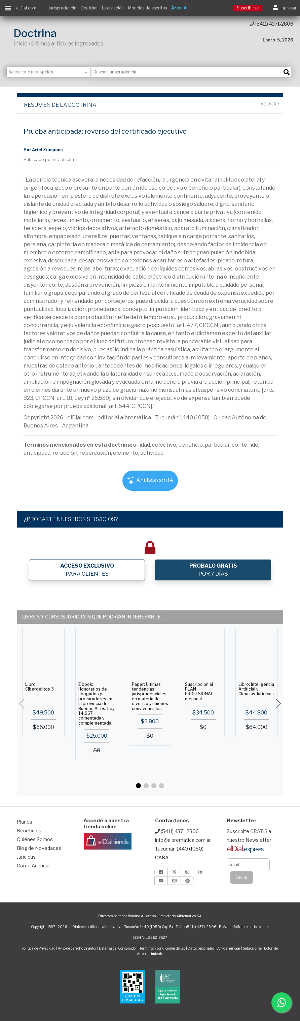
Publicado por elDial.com (49, 159)
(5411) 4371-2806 (271, 24)
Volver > (270, 104)
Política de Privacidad (38, 948)
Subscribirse (252, 948)
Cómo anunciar (228, 948)
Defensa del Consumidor (118, 948)
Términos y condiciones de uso (162, 948)
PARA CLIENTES (87, 570)
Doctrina (89, 7)
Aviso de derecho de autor (77, 948)
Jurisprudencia (62, 7)
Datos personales (201, 948)
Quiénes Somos (35, 839)
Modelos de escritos (147, 7)
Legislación (113, 7)
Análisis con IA (150, 480)
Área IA (179, 7)
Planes (24, 822)
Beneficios (29, 830)
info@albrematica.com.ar (183, 840)
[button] (138, 785)
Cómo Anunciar (34, 865)
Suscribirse (248, 7)
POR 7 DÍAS (213, 570)
